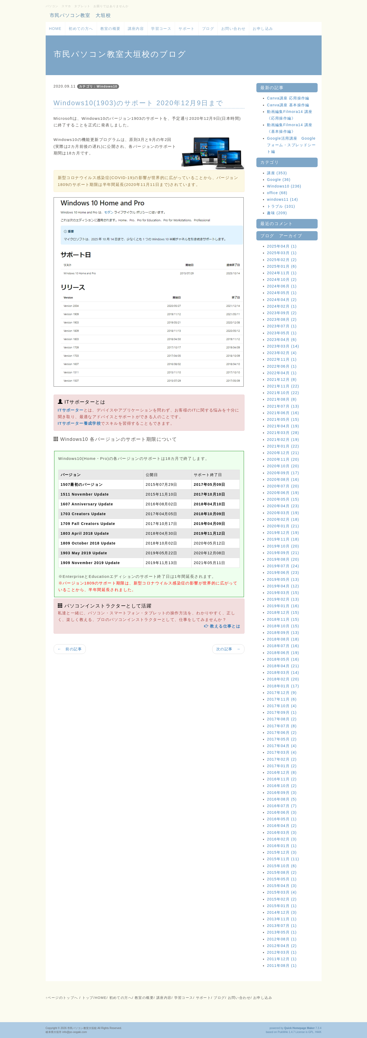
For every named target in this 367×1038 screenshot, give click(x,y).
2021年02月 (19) (283, 439)
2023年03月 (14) (283, 346)
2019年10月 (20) (283, 546)
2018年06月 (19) (283, 653)
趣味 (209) (277, 213)
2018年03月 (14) (283, 672)
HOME (55, 28)
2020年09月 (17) (283, 473)
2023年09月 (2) (282, 313)
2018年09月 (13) (283, 632)
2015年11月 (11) (283, 859)
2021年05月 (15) (283, 419)
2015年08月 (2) (282, 872)
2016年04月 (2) (282, 826)
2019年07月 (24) (283, 566)
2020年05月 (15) (283, 499)
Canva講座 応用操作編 (288, 98)
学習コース (161, 28)
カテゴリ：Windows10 (98, 86)
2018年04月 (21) (283, 666)
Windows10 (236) (284, 186)
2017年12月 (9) (282, 693)
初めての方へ (81, 28)
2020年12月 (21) (283, 453)
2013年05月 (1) (282, 932)
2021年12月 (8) (282, 379)
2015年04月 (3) (282, 886)
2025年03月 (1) (282, 253)
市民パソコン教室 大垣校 (80, 15)
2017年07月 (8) (282, 726)
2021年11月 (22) (283, 386)
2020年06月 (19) (283, 493)
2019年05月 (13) (283, 579)
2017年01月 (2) (282, 766)
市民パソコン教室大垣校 (82, 1028)
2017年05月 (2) (282, 739)
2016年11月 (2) (282, 779)
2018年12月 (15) (283, 612)
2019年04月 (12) (283, 586)
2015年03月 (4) (282, 892)
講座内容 (136, 28)
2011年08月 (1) (282, 965)
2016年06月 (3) (282, 812)
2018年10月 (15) (283, 626)
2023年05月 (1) (282, 333)
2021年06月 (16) (283, 413)
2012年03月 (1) (282, 952)
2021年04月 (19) (283, 426)
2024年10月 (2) (282, 279)
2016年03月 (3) (282, 832)
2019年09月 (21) (283, 553)
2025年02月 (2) (282, 260)
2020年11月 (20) (283, 459)
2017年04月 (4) (282, 746)
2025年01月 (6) (282, 266)
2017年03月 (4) (282, 752)
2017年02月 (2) (282, 759)
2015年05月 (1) (282, 879)
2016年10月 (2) (282, 786)
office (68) (277, 193)
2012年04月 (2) (282, 946)
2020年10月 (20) (283, 466)
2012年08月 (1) (282, 939)
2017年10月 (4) (282, 706)
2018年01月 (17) (283, 686)
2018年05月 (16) (283, 659)
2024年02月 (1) (282, 306)
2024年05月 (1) (282, 293)
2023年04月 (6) (282, 339)
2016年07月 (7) (282, 806)
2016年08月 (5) (282, 799)
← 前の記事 (70, 649)
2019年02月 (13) (283, 599)
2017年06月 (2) (282, 732)
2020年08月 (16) (283, 479)
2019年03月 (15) (283, 593)
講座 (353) (277, 173)
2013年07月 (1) (282, 925)
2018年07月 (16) (283, 646)
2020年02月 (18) (283, 519)
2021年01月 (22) (283, 446)
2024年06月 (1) (282, 286)
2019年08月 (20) (283, 559)
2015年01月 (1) (282, 906)
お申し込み (263, 28)
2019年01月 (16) (283, 606)
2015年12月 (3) (282, 852)
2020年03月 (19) (283, 513)
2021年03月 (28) (283, 433)
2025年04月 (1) (282, 246)
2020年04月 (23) (283, 506)
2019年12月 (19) (283, 533)
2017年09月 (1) (282, 712)
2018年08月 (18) (283, 639)
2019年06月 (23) (283, 572)
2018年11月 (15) (283, 619)
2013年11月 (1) (282, 919)
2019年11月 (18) (283, 539)
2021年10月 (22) (283, 393)
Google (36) (278, 179)
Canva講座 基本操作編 (288, 105)
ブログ (208, 28)
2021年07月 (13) (283, 406)
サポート (186, 28)
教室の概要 (110, 28)
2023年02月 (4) (282, 353)
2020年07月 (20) (283, 486)
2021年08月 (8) (282, 399)
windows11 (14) (282, 199)
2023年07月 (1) (282, 326)
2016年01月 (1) (282, 846)
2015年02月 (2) (282, 899)
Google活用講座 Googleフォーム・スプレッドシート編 (291, 145)
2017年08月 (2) (282, 719)
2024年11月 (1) (282, 273)
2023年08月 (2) (282, 319)
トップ (87, 998)
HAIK (318, 1032)
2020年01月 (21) (283, 526)
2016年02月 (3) (282, 839)
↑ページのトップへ (62, 998)
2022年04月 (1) (282, 373)
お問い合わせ (233, 28)
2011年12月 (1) (282, 959)
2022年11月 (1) (282, 359)
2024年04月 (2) (282, 300)
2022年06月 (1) (282, 366)
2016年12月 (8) (282, 772)
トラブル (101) (281, 206)
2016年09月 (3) (282, 792)
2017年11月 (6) (282, 699)
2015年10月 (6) (282, 866)
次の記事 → (228, 649)
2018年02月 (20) (283, 679)
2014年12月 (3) (282, 912)
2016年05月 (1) (282, 819)
